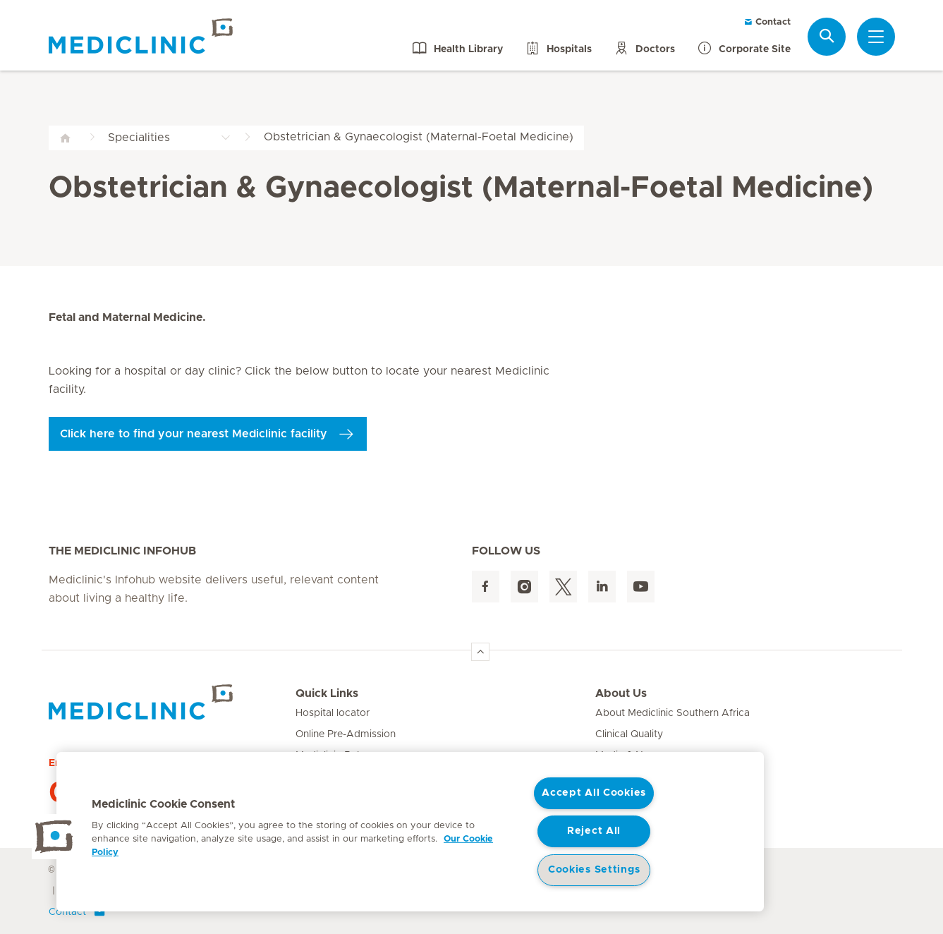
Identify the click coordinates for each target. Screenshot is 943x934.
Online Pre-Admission (346, 734)
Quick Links (327, 693)
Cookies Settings (594, 870)
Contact (767, 22)
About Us (621, 693)
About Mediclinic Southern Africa (672, 713)
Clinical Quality (629, 734)
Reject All (594, 831)
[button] (54, 836)
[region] (410, 831)
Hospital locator (333, 713)
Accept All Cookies (594, 793)
